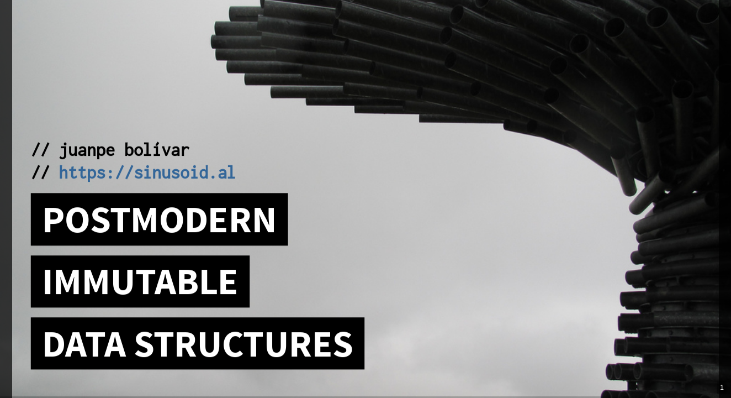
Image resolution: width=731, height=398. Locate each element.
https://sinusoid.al (147, 172)
